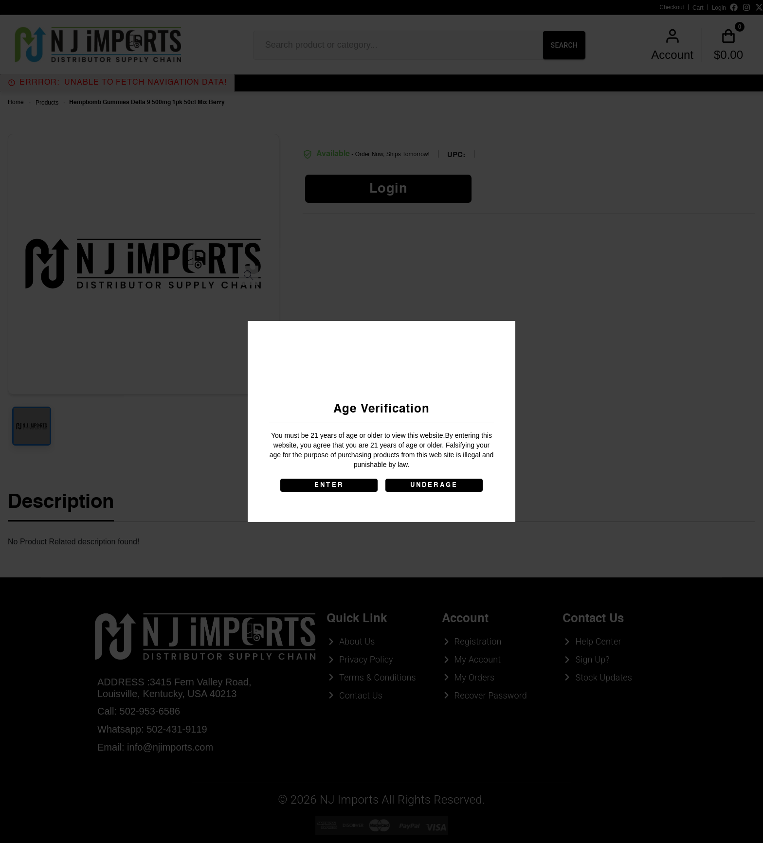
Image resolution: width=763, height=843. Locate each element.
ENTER (329, 485)
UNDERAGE (434, 485)
